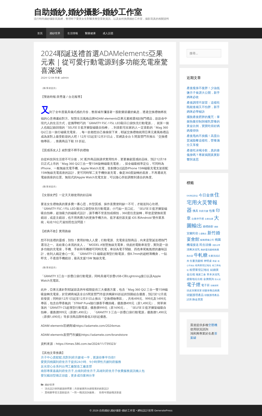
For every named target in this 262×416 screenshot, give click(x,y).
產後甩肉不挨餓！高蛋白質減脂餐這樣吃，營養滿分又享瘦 (203, 140)
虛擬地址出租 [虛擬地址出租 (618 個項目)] (195, 279)
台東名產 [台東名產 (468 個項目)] (209, 218)
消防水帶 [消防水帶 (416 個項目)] (216, 245)
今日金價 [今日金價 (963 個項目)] (206, 195)
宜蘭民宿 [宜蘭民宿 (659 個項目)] (192, 233)
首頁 (40, 33)
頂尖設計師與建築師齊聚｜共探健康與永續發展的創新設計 (77, 388)
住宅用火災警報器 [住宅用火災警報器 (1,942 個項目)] (203, 202)
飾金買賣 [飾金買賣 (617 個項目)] (197, 299)
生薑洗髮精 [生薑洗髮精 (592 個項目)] (196, 260)
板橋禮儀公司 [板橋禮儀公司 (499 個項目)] (207, 239)
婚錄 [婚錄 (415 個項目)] (216, 226)
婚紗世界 (55, 33)
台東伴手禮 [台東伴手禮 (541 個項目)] (197, 218)
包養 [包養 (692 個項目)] (212, 211)
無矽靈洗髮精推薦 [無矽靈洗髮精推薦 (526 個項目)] (210, 249)
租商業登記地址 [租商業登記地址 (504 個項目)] (203, 265)
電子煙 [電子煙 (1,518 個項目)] (193, 284)
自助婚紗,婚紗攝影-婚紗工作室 (88, 11)
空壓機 (212, 325)
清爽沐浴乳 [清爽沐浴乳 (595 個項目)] (193, 249)
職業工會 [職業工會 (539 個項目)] (201, 274)
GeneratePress (163, 410)
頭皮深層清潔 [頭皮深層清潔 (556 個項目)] (194, 290)
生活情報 (72, 33)
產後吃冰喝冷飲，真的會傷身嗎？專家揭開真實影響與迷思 (203, 154)
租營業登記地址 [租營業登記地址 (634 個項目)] (199, 270)
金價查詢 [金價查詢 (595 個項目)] (208, 279)
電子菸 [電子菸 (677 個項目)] (205, 285)
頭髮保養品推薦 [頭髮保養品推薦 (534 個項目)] (211, 290)
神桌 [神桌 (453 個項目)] (214, 260)
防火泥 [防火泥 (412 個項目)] (218, 279)
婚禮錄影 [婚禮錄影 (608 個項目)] (208, 226)
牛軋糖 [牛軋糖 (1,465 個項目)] (201, 255)
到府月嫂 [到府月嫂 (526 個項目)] (203, 211)
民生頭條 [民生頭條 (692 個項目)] (205, 245)
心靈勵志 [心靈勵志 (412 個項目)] (202, 233)
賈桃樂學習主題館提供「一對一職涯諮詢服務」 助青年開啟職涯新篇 (83, 392)
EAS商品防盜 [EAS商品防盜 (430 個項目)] (192, 195)
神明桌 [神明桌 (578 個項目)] (208, 260)
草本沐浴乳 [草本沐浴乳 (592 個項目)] (213, 274)
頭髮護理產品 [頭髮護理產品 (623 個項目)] (195, 295)
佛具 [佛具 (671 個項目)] (195, 211)
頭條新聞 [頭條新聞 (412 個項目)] (214, 285)
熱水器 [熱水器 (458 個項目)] (190, 255)
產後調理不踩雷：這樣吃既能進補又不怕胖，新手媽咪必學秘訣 (203, 107)
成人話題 (108, 33)
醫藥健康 (90, 33)
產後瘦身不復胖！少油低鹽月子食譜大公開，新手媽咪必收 (203, 92)
